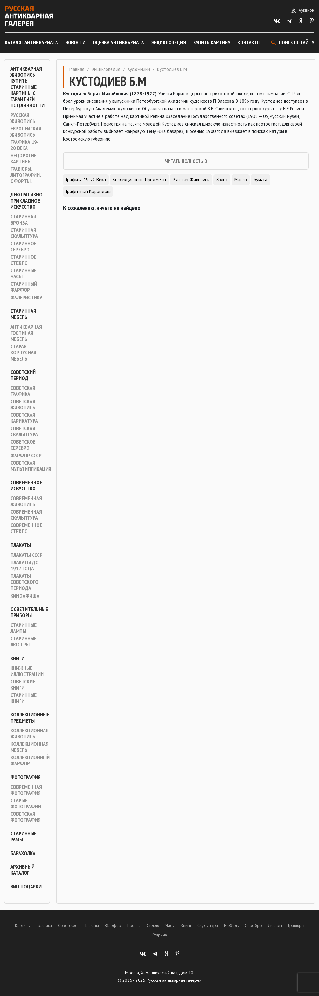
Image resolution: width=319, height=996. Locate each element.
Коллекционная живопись (29, 733)
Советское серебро (22, 445)
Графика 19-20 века (24, 145)
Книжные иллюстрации (27, 671)
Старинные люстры (23, 641)
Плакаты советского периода (24, 582)
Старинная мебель (23, 314)
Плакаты (20, 545)
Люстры (275, 925)
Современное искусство (26, 485)
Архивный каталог (22, 870)
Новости (75, 42)
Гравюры (296, 925)
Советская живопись (22, 404)
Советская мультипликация (30, 466)
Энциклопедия (168, 42)
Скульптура (207, 925)
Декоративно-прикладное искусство (27, 201)
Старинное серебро (23, 246)
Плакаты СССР (26, 555)
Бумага (260, 179)
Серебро (253, 925)
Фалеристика (26, 298)
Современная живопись (26, 501)
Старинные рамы (23, 836)
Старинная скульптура (24, 233)
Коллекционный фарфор (30, 760)
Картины (23, 925)
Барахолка (22, 853)
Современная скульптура (26, 515)
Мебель (231, 925)
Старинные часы (23, 273)
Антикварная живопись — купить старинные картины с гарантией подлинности (27, 87)
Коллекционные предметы (29, 718)
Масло (240, 179)
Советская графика (22, 391)
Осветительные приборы (29, 612)
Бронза (134, 925)
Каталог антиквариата (31, 42)
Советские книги (22, 685)
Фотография (25, 777)
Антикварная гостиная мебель (26, 333)
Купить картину (211, 42)
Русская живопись (22, 118)
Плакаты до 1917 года (24, 565)
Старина (159, 935)
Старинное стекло (23, 260)
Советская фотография (25, 817)
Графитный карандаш (88, 191)
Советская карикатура (24, 418)
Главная (76, 69)
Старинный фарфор (23, 287)
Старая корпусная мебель (23, 352)
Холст (222, 179)
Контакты (249, 42)
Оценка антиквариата (118, 42)
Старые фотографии (25, 803)
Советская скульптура (24, 431)
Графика (44, 925)
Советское (68, 925)
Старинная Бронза (23, 220)
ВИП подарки (26, 887)
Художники (138, 69)
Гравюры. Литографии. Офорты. (25, 175)
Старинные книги (23, 698)
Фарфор (113, 925)
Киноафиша (24, 596)
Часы (170, 925)
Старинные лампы (23, 628)
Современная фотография (26, 790)
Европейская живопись (25, 132)
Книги (17, 658)
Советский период (23, 375)
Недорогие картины (23, 158)
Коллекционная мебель (29, 747)
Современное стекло (26, 528)
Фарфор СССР (26, 455)
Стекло (153, 925)
